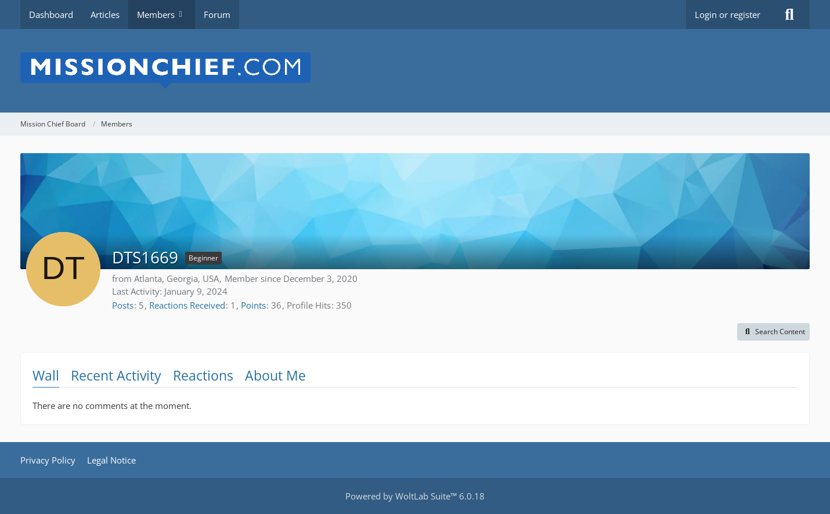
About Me (275, 375)
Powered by (415, 496)
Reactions (203, 375)
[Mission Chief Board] (415, 70)
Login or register (727, 14)
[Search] (789, 14)
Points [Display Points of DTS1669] (253, 305)
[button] (773, 332)
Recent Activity (116, 375)
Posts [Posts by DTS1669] (122, 305)
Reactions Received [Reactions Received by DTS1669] (187, 305)
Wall (46, 375)
